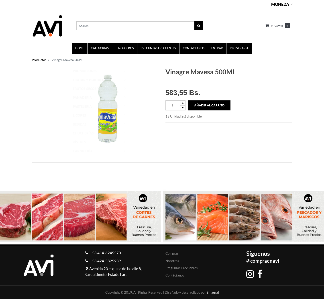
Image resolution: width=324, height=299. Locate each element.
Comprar (171, 253)
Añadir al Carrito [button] (209, 105)
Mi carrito (277, 25)
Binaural (212, 292)
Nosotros (172, 261)
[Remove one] (182, 108)
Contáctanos (174, 275)
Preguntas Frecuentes (181, 268)
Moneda (280, 4)
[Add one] (182, 103)
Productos (39, 60)
